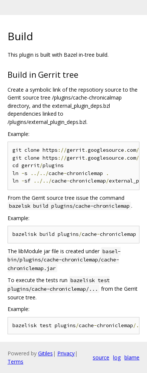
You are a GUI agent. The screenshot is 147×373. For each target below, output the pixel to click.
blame (131, 357)
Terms (15, 361)
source (101, 357)
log (117, 357)
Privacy (66, 353)
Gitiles (45, 353)
